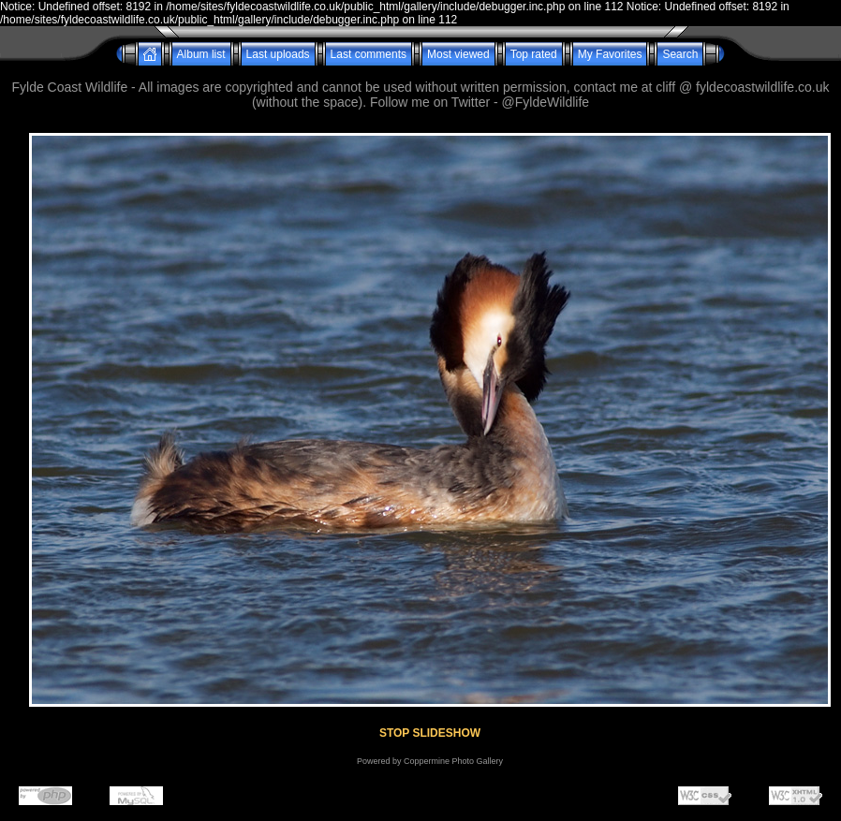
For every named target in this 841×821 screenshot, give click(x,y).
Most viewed (458, 54)
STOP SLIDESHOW (429, 733)
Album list (201, 54)
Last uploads (278, 54)
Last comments (368, 54)
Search (680, 54)
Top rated (533, 54)
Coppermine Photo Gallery (453, 761)
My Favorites (610, 54)
